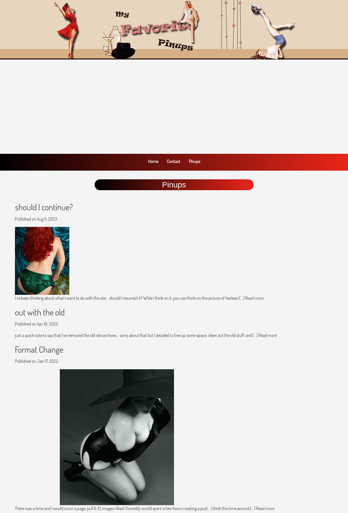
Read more (254, 298)
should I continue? (44, 207)
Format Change (39, 349)
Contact (173, 161)
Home (153, 161)
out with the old (40, 312)
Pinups (194, 161)
